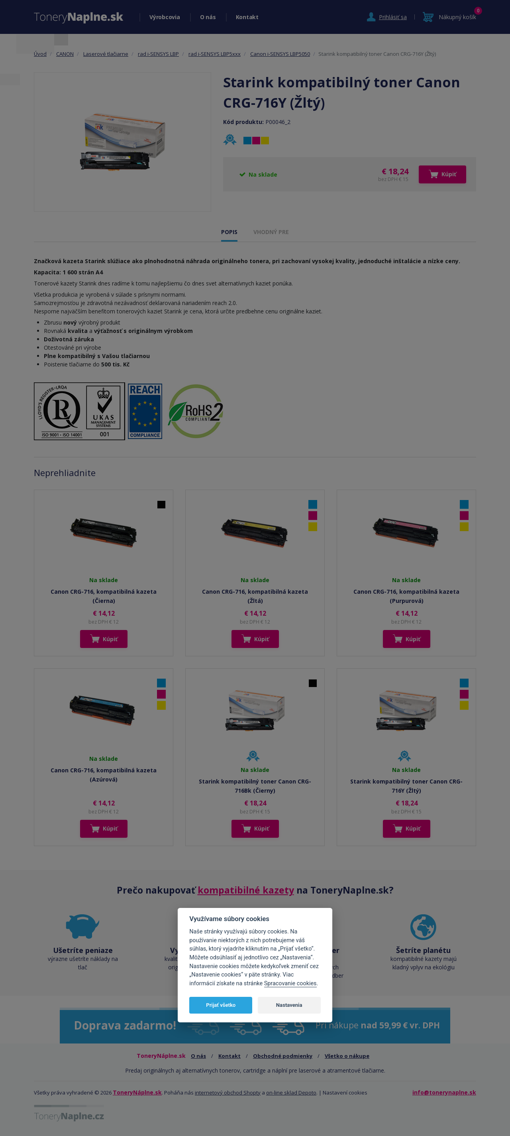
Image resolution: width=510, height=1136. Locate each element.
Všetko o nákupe (347, 1055)
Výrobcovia (164, 17)
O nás (208, 17)
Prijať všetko (220, 1005)
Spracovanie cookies (290, 983)
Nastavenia (289, 1005)
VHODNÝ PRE (271, 232)
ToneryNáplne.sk (137, 1092)
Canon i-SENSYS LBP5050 (280, 53)
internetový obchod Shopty (228, 1092)
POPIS (229, 232)
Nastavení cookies (345, 1092)
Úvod (40, 53)
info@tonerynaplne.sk (444, 1092)
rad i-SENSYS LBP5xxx (214, 53)
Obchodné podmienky (282, 1055)
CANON (65, 53)
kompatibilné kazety (246, 890)
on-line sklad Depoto (291, 1092)
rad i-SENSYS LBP (158, 53)
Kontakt (247, 17)
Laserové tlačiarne (105, 53)
